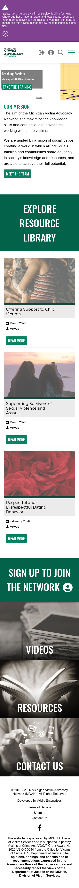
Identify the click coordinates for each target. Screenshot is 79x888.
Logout (41, 52)
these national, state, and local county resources (44, 16)
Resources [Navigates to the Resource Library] (39, 707)
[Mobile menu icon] (71, 52)
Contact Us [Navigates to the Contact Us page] (39, 765)
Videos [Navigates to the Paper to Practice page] (39, 649)
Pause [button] (39, 98)
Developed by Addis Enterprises (39, 800)
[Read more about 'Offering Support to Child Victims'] (39, 280)
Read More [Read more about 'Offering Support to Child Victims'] (16, 341)
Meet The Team (17, 174)
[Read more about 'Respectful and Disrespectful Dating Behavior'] (39, 473)
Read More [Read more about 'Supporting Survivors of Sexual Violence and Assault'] (16, 440)
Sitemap (39, 812)
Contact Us (39, 818)
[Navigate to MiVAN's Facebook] (40, 827)
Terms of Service (39, 807)
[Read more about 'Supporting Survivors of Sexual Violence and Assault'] (39, 374)
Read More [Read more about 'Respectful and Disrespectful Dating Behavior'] (16, 539)
